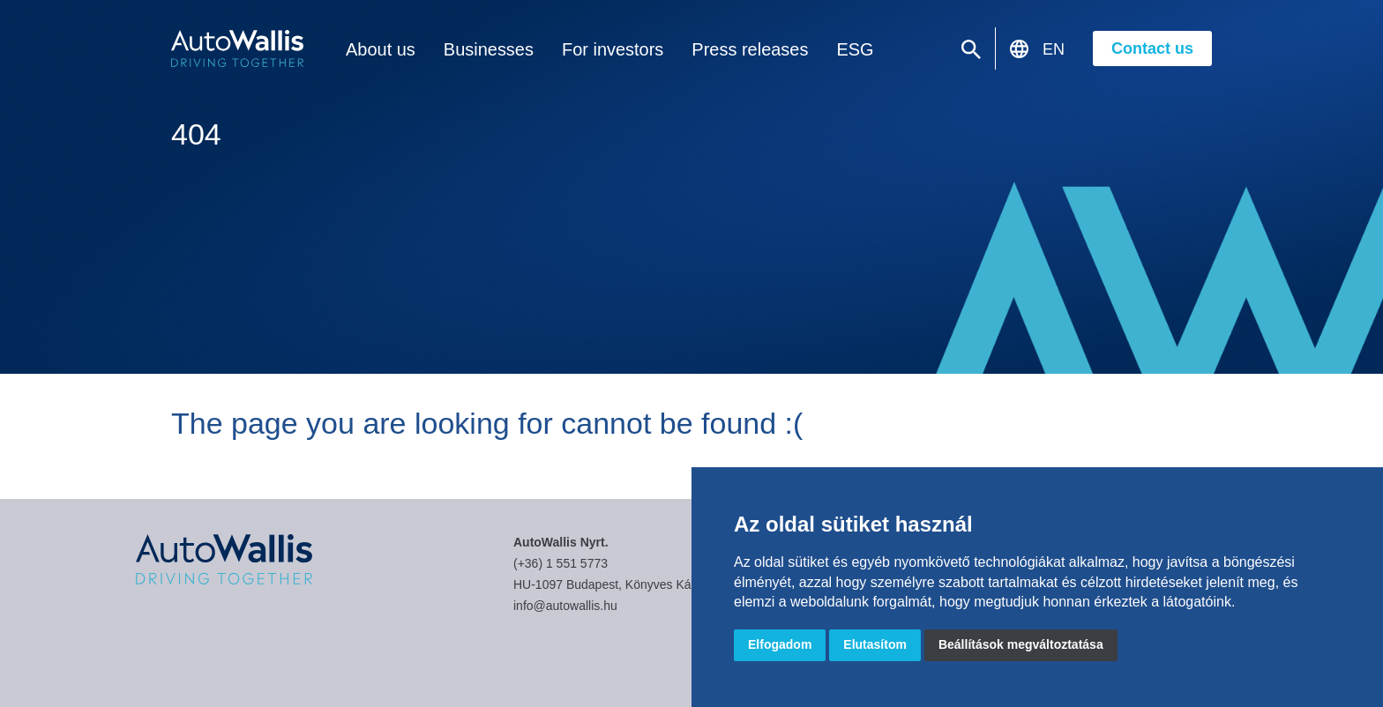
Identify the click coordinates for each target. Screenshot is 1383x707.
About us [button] (377, 50)
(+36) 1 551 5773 (560, 563)
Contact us (1152, 48)
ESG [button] (816, 50)
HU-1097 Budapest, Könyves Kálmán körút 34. (641, 584)
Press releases (718, 50)
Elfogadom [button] (779, 644)
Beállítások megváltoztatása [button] (1020, 644)
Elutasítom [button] (875, 644)
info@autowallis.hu (565, 606)
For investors (592, 50)
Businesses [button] (477, 50)
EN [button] (1054, 49)
